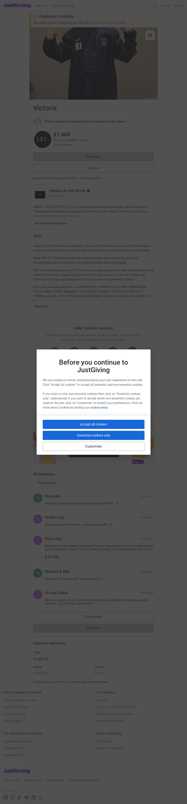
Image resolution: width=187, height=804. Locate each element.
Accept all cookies (93, 424)
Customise (93, 446)
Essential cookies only (93, 435)
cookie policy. (99, 407)
